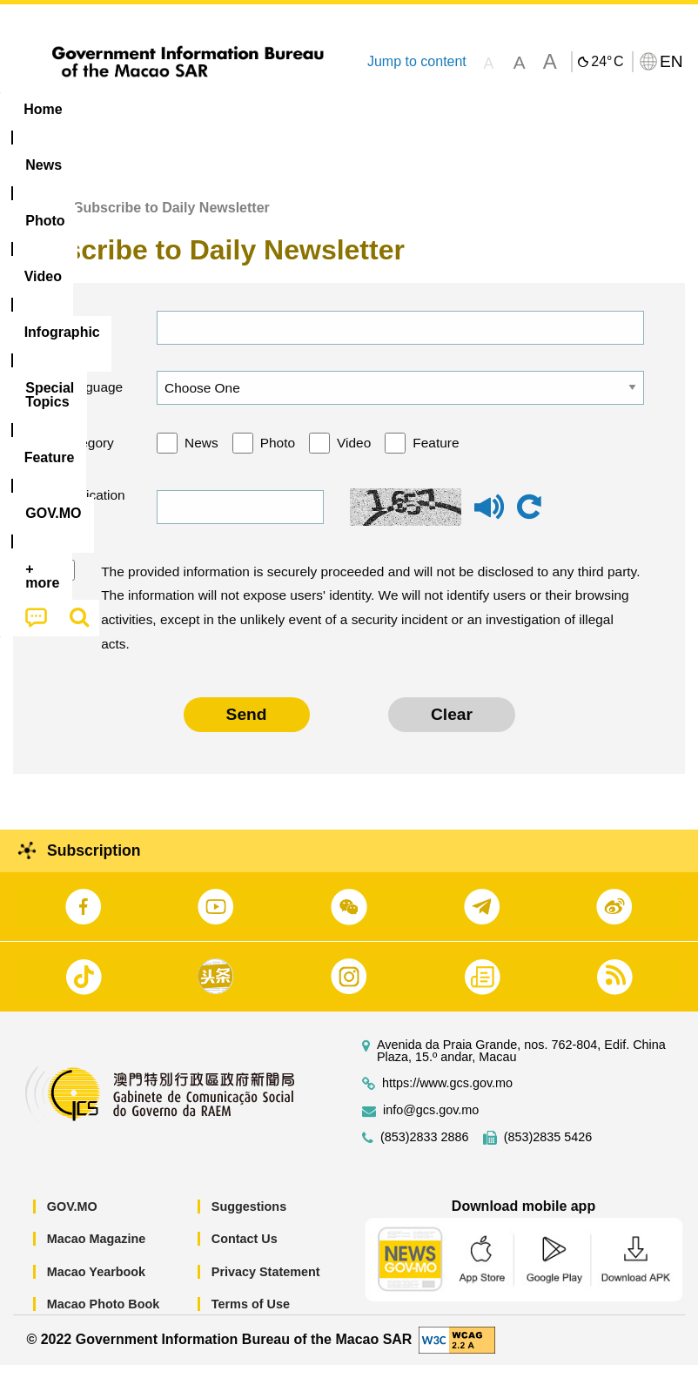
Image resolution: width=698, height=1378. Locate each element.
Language (91, 400)
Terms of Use (250, 1318)
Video (354, 456)
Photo (277, 456)
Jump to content (416, 61)
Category (86, 456)
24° (607, 62)
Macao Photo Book (103, 1318)
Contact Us (244, 1253)
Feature (436, 456)
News (201, 456)
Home (32, 221)
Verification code (89, 521)
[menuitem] (111, 109)
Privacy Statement (265, 1286)
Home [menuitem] (42, 109)
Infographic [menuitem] (352, 109)
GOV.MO (72, 1220)
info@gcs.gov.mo (431, 1123)
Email (76, 340)
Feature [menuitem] (579, 109)
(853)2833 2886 (424, 1150)
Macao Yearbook (96, 1286)
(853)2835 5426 (548, 1150)
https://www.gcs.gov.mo (447, 1096)
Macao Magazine (96, 1253)
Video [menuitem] (260, 109)
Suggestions (248, 1220)
